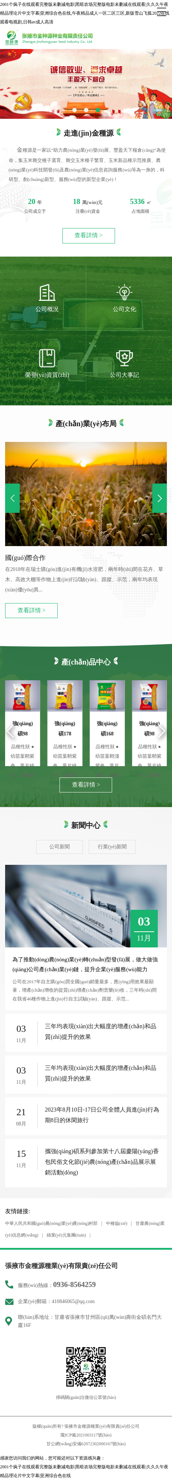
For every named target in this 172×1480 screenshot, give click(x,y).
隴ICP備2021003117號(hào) (86, 1435)
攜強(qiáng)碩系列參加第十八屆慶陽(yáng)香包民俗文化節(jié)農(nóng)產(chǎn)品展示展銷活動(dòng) (102, 1162)
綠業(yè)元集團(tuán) (66, 1235)
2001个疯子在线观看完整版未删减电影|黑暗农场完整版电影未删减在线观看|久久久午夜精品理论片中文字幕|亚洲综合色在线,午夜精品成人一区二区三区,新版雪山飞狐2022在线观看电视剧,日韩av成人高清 (84, 13)
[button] (74, 110)
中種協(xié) (116, 1223)
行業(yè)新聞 (112, 846)
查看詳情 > (88, 235)
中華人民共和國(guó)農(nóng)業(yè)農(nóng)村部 (51, 1223)
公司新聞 (59, 846)
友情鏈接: (17, 1211)
